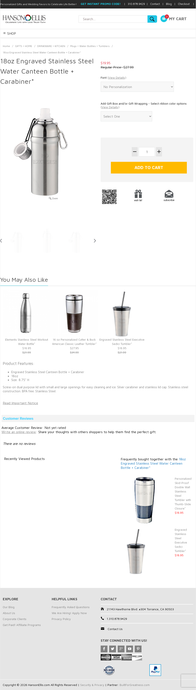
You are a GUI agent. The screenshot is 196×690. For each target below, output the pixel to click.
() (116, 77)
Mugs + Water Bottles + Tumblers (90, 46)
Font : (114, 78)
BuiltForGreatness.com (135, 685)
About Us (9, 613)
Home (6, 46)
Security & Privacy (92, 685)
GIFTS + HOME (23, 46)
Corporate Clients (14, 619)
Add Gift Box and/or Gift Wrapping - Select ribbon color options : (144, 105)
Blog (169, 4)
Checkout (184, 4)
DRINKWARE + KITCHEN (51, 46)
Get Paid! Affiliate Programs (22, 625)
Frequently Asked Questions (71, 607)
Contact (155, 4)
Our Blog (8, 607)
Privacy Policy (61, 619)
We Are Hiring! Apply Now (69, 613)
